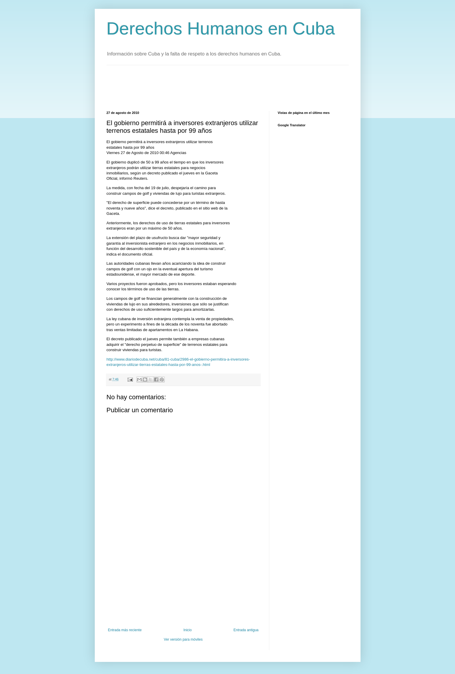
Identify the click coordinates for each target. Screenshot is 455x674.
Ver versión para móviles (183, 639)
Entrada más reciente (125, 630)
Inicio (187, 630)
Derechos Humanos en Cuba (221, 28)
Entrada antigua (246, 630)
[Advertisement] (214, 87)
